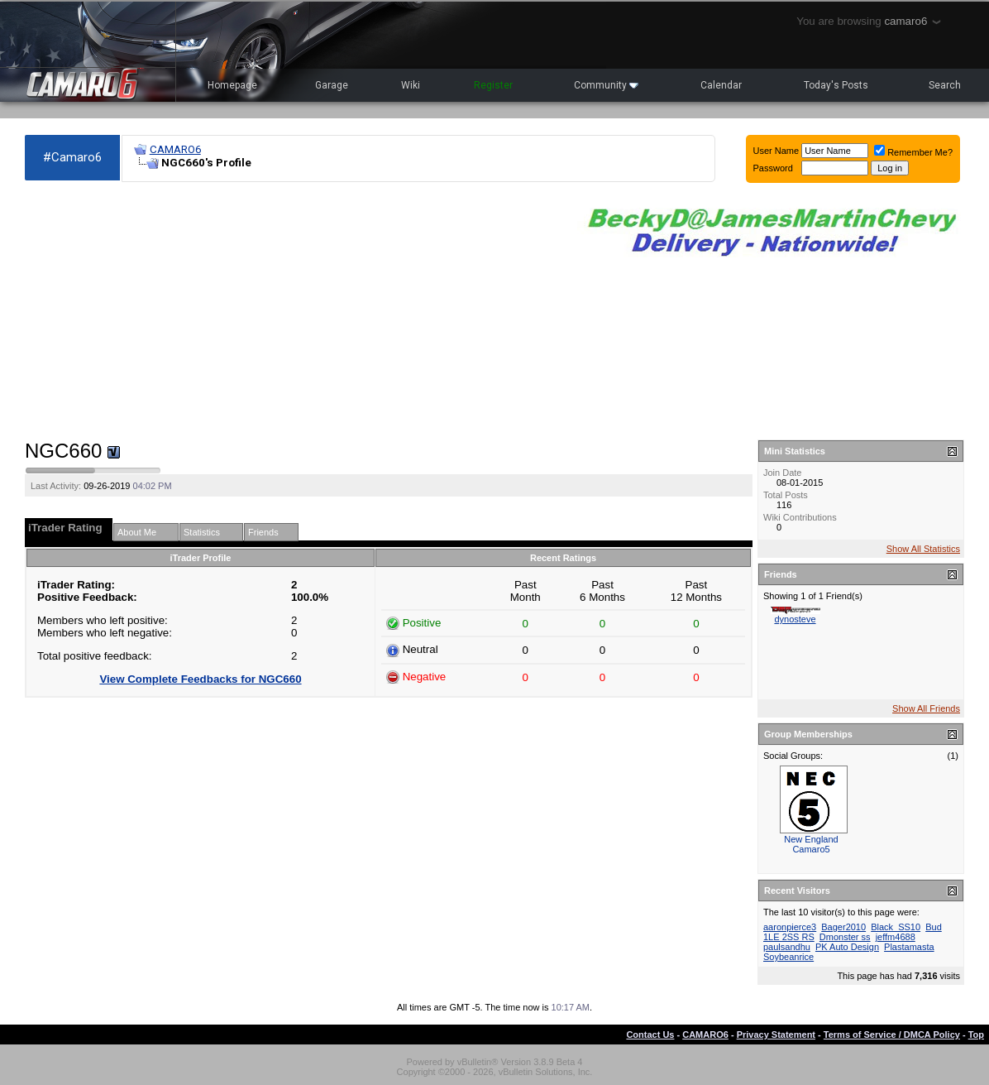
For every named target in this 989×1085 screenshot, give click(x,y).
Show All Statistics (923, 549)
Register (493, 85)
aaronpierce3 (789, 927)
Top (976, 1034)
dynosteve (794, 619)
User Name (776, 151)
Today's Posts (836, 85)
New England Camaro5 (811, 844)
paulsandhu (786, 947)
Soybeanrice (788, 957)
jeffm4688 (895, 937)
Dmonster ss (845, 937)
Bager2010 (843, 927)
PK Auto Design (847, 947)
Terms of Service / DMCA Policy (892, 1034)
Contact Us (650, 1034)
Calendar (721, 85)
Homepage (232, 85)
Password (773, 168)
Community (606, 85)
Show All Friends (926, 708)
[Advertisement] (293, 311)
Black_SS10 (895, 927)
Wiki (410, 85)
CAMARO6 (175, 149)
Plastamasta (909, 947)
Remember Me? (913, 152)
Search (945, 85)
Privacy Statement (776, 1034)
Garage (331, 85)
